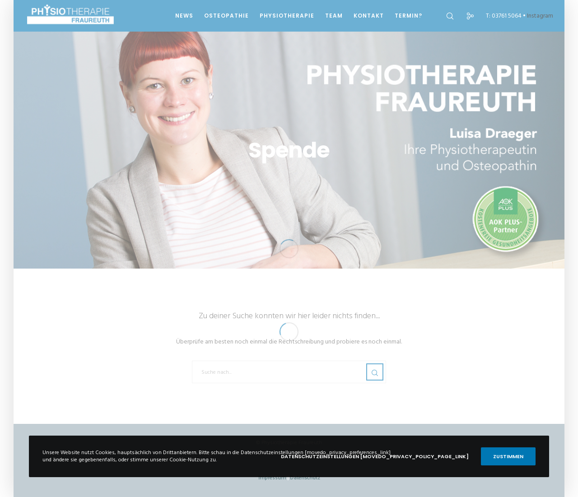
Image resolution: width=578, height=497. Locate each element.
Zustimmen (508, 456)
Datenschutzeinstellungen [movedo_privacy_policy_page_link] (375, 456)
